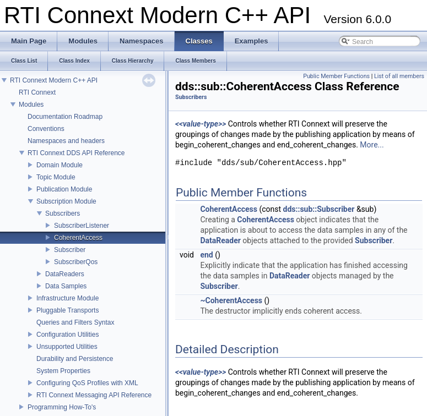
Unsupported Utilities (67, 347)
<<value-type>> (200, 123)
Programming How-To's (62, 407)
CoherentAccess (78, 238)
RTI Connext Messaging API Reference (94, 395)
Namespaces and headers (66, 141)
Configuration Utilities (67, 334)
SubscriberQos (76, 262)
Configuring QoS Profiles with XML (87, 383)
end (206, 254)
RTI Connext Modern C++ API (54, 80)
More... (371, 144)
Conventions (46, 129)
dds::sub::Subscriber (319, 209)
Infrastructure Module (67, 298)
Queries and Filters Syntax (75, 322)
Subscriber (69, 250)
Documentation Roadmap (65, 117)
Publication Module (64, 189)
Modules (31, 104)
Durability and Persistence (74, 359)
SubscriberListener (81, 225)
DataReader (220, 240)
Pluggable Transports (67, 310)
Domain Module (59, 165)
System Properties (63, 371)
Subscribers (62, 213)
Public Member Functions (336, 76)
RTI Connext (37, 92)
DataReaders (64, 274)
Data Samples (66, 286)
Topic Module (55, 177)
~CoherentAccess (231, 300)
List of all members (399, 76)
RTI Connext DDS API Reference (76, 153)
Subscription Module (66, 201)
